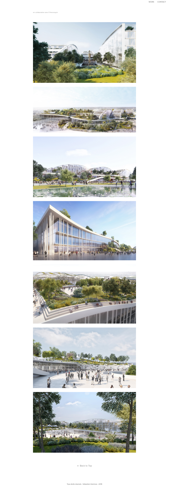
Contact (161, 2)
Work (151, 2)
